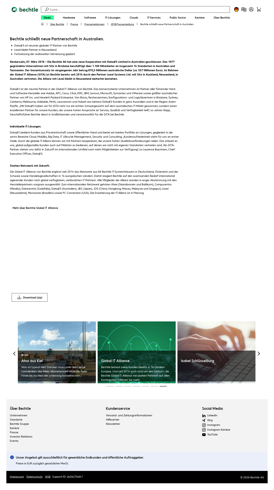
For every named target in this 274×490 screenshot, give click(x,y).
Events (14, 441)
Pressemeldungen (94, 24)
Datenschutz (34, 477)
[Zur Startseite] (25, 18)
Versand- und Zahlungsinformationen (129, 416)
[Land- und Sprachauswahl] (236, 9)
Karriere (14, 428)
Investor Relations (21, 437)
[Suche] (139, 9)
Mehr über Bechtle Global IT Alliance (35, 208)
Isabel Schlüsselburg (197, 361)
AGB (47, 477)
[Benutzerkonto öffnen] (251, 9)
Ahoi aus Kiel (32, 361)
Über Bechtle (57, 24)
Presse (74, 24)
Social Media (212, 409)
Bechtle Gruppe (19, 424)
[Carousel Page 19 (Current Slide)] (163, 386)
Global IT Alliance (115, 361)
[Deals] (47, 17)
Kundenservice (118, 409)
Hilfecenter (112, 420)
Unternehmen (18, 416)
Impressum (17, 477)
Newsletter (113, 424)
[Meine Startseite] (42, 24)
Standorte (16, 420)
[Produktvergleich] (243, 9)
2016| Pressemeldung (122, 24)
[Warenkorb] (258, 9)
